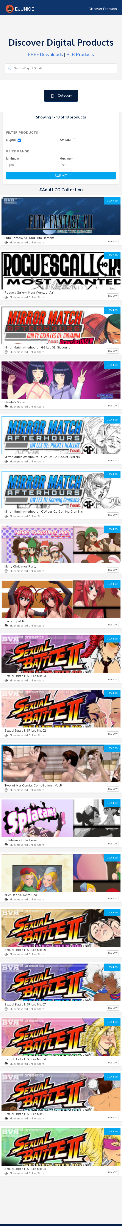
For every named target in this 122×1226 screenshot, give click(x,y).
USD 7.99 (112, 200)
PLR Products (80, 54)
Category (61, 95)
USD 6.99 (112, 255)
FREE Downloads (45, 54)
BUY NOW (112, 241)
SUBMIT (61, 176)
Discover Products (103, 8)
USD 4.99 (112, 310)
